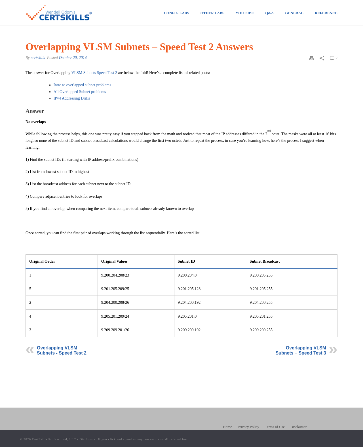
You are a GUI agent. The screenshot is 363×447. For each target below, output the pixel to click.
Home (227, 427)
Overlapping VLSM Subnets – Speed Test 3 (301, 350)
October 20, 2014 (72, 58)
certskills (38, 58)
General (294, 13)
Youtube (245, 13)
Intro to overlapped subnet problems (82, 85)
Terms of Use (275, 427)
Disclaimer (298, 427)
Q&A (269, 13)
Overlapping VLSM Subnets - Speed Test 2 (61, 350)
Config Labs (176, 13)
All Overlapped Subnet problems (80, 92)
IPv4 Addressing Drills (72, 98)
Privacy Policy (248, 427)
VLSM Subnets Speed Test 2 (94, 73)
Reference (326, 13)
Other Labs (212, 13)
